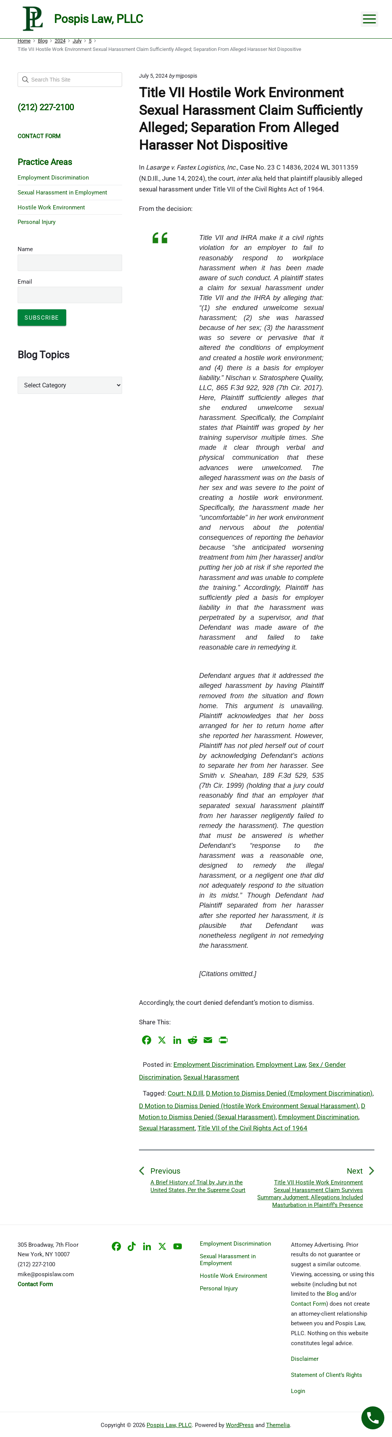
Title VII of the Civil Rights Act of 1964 (252, 1128)
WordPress (240, 1425)
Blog (332, 1293)
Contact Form (308, 1303)
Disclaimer (304, 1358)
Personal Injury (37, 222)
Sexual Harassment (211, 1077)
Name (25, 249)
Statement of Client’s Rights (326, 1375)
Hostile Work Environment (51, 207)
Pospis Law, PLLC (169, 1425)
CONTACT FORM (39, 136)
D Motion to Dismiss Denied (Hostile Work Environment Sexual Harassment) (248, 1106)
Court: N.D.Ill (185, 1093)
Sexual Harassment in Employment (62, 192)
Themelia (278, 1425)
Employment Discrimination (213, 1064)
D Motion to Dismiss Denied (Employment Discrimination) (289, 1093)
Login (298, 1391)
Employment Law (281, 1064)
